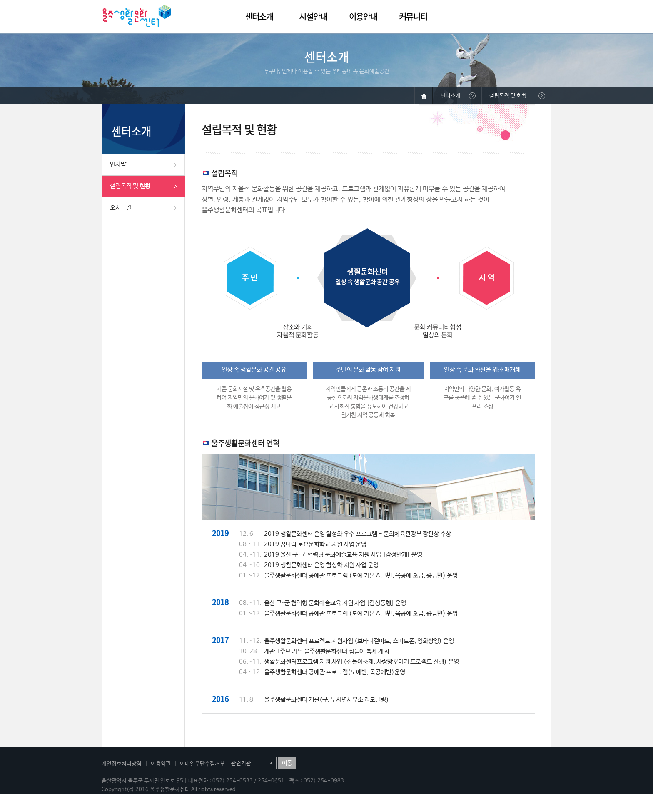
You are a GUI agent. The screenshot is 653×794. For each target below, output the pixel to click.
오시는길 (121, 207)
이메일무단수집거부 (202, 764)
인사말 (118, 164)
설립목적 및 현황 (130, 186)
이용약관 (161, 764)
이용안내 (363, 16)
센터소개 (259, 16)
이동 (287, 763)
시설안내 (313, 16)
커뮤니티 (413, 16)
